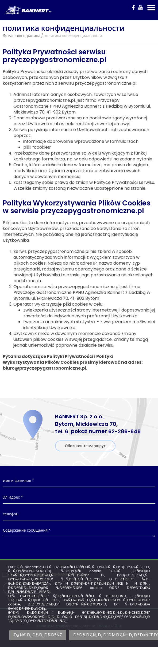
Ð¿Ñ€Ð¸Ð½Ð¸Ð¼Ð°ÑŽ (37, 635)
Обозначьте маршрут (85, 445)
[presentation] (79, 554)
